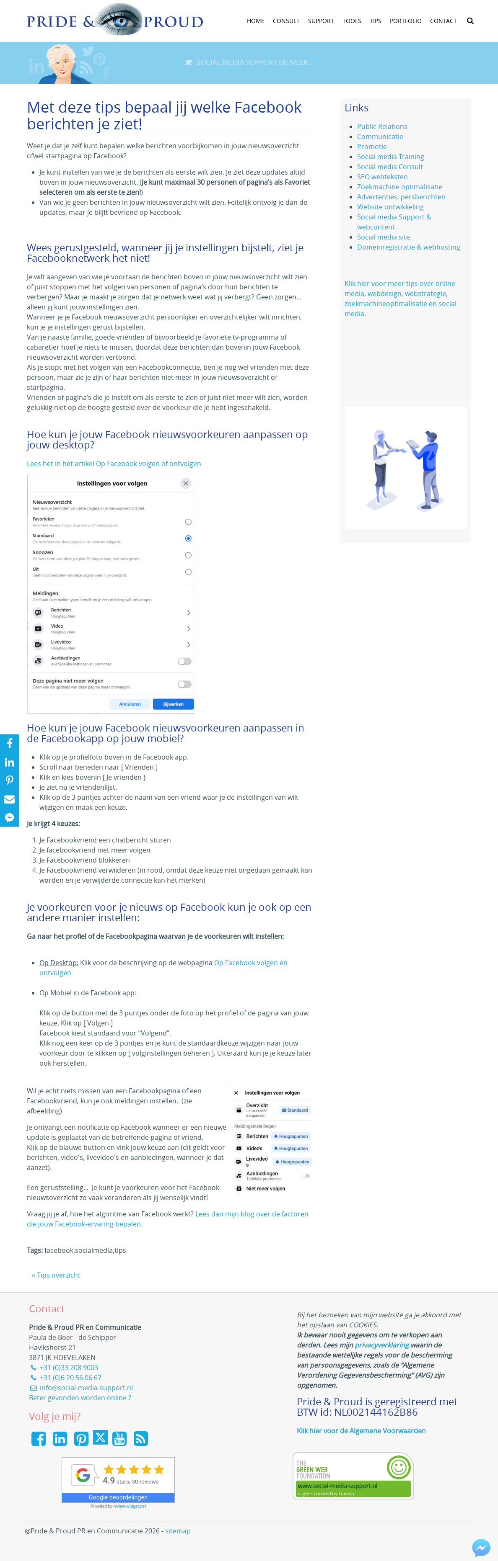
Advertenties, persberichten (401, 196)
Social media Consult (390, 166)
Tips (375, 21)
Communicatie (380, 136)
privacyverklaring (382, 1345)
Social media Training (390, 156)
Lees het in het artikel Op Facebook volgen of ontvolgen (114, 463)
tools (351, 21)
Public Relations (382, 126)
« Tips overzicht (56, 1275)
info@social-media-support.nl (81, 1387)
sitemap (178, 1530)
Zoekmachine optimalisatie (399, 186)
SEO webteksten (382, 176)
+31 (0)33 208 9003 (63, 1367)
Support (321, 21)
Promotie (372, 146)
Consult (286, 21)
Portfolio (406, 21)
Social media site (383, 237)
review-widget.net (129, 1506)
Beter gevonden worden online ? (80, 1397)
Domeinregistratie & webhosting (408, 247)
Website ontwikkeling (390, 206)
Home (256, 21)
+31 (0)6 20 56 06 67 (65, 1377)
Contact (443, 21)
